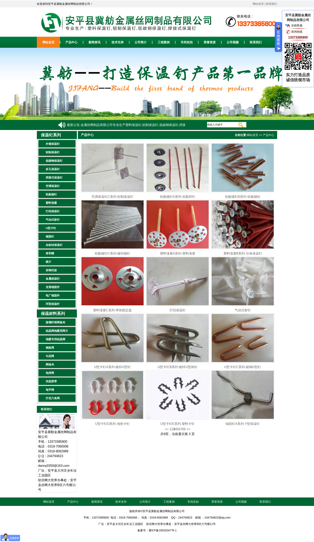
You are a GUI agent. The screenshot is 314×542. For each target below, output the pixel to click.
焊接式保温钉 (54, 177)
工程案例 (164, 42)
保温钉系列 (51, 135)
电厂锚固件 (53, 295)
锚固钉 (50, 236)
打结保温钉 (53, 211)
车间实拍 (187, 42)
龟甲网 (50, 389)
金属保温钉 (53, 278)
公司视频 (233, 42)
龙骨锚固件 (53, 287)
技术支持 (118, 42)
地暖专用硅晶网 (55, 339)
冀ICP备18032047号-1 (163, 530)
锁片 (48, 261)
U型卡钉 (51, 228)
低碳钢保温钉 (54, 160)
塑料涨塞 (51, 202)
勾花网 (50, 356)
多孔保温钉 (53, 169)
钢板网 (50, 347)
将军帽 (50, 253)
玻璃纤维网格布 (55, 322)
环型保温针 (53, 304)
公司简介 (141, 42)
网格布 (50, 364)
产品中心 (71, 42)
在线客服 (296, 25)
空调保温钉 (53, 186)
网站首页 (258, 3)
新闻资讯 (95, 42)
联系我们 (271, 3)
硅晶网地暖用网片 (57, 330)
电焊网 (50, 373)
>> (188, 429)
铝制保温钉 (53, 152)
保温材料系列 (53, 313)
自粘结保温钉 (54, 245)
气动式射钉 (53, 219)
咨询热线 (296, 31)
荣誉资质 (210, 42)
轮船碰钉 (51, 194)
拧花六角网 (53, 398)
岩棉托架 (51, 270)
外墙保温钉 (53, 143)
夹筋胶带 (51, 381)
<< (167, 429)
